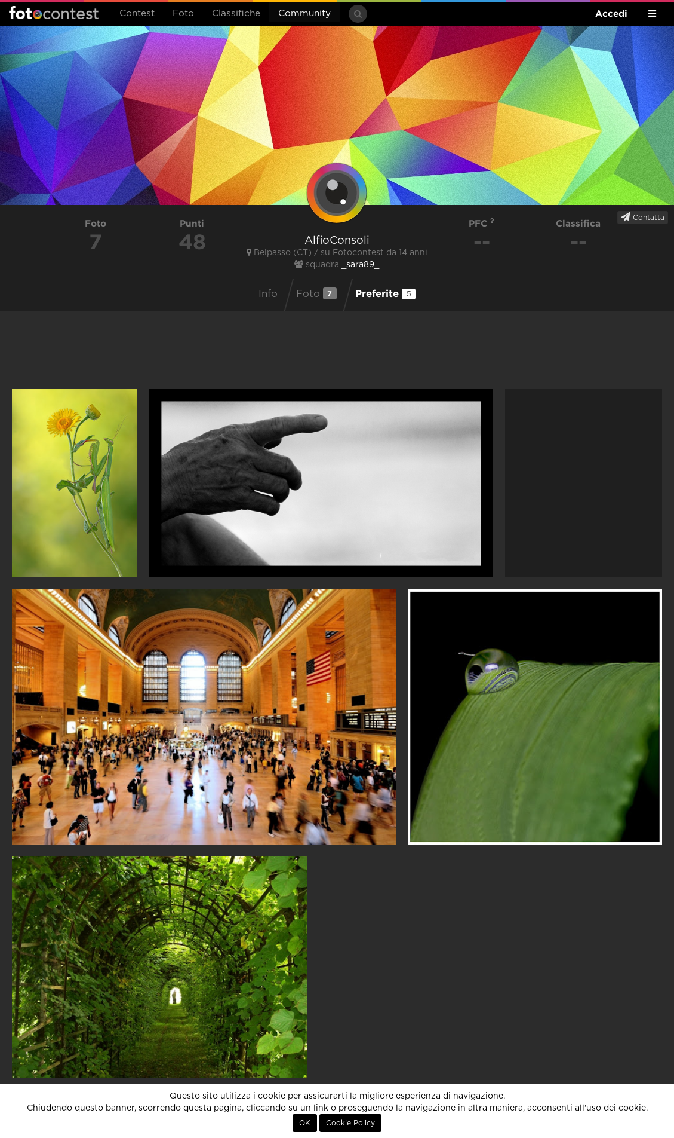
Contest (137, 13)
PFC (481, 223)
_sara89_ (360, 265)
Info (268, 294)
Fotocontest (54, 13)
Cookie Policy (350, 1123)
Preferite (385, 293)
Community (304, 13)
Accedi (611, 13)
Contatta (642, 217)
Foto (183, 13)
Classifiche (236, 13)
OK (304, 1123)
